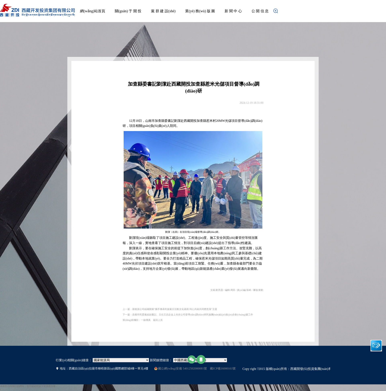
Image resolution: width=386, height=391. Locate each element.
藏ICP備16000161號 (223, 368)
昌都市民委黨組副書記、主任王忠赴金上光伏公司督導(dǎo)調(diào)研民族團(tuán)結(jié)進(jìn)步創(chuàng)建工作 (192, 314)
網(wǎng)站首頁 (92, 11)
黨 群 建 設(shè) (163, 11)
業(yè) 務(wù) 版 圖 (200, 11)
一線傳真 (146, 320)
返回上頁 (158, 320)
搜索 (281, 12)
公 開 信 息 (260, 11)
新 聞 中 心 (233, 11)
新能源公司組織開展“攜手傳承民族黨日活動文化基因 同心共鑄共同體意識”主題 (174, 309)
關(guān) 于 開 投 (128, 11)
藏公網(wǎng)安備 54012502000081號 (180, 368)
